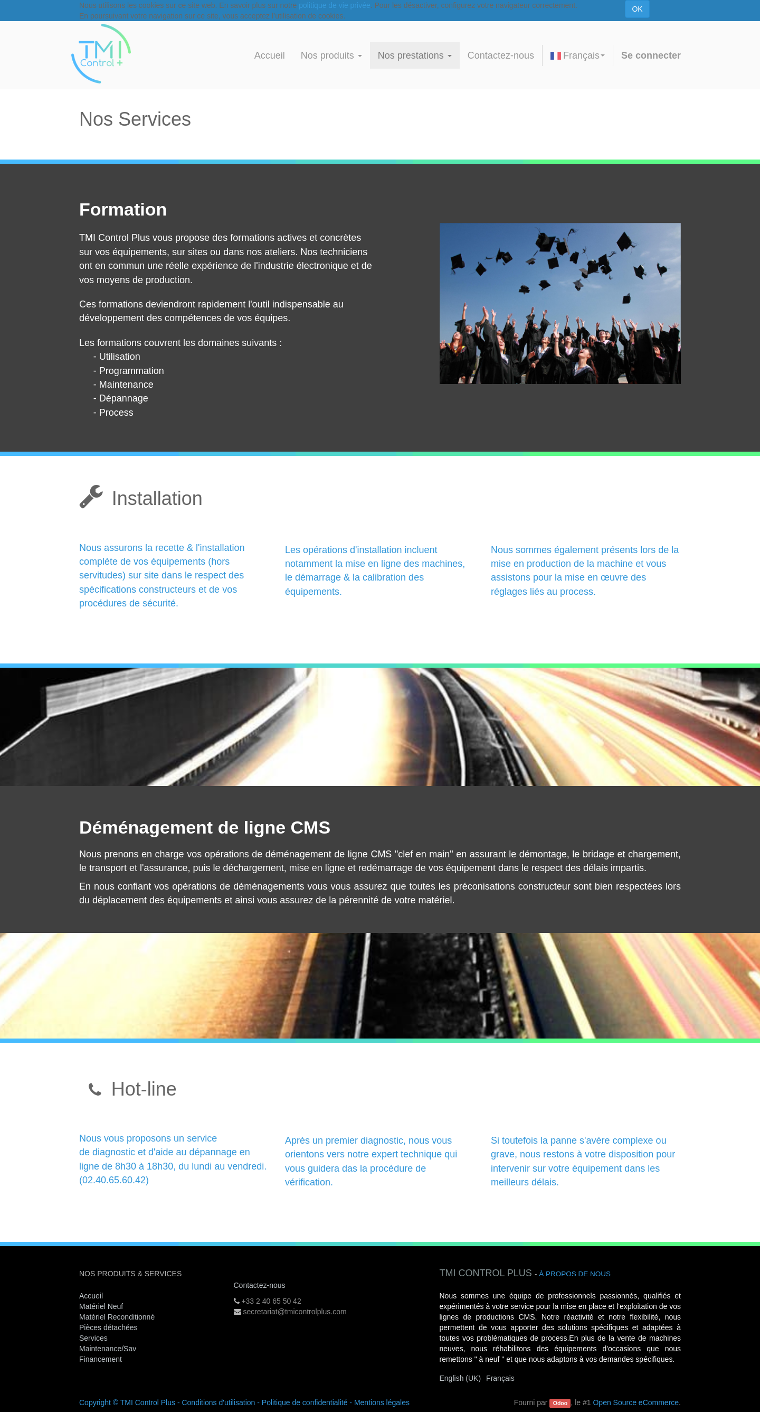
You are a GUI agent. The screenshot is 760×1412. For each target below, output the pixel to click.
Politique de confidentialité (305, 1402)
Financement (100, 1359)
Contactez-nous (260, 1285)
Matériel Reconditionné (117, 1317)
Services (94, 1338)
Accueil (91, 1296)
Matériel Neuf (101, 1306)
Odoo (560, 1403)
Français (577, 55)
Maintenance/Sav (107, 1348)
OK (637, 9)
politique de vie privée (334, 5)
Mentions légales (382, 1402)
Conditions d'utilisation (218, 1402)
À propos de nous (575, 1274)
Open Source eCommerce (636, 1402)
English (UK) (460, 1378)
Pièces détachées (108, 1327)
